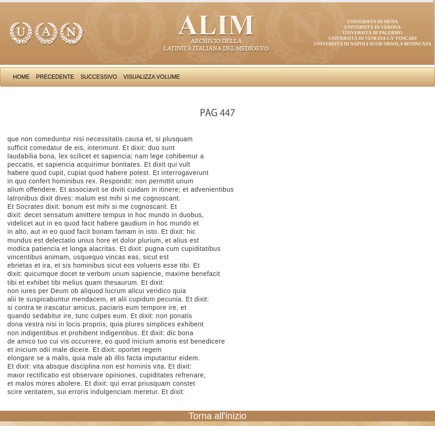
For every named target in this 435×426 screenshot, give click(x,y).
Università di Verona (372, 27)
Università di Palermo (372, 32)
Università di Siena (372, 21)
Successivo (99, 77)
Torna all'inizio (218, 416)
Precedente (55, 77)
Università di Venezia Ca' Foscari (373, 38)
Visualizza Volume (152, 77)
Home (21, 77)
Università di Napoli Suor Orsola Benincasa (372, 43)
